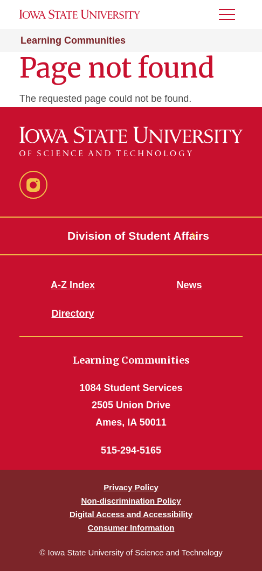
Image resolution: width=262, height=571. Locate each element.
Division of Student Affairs (131, 235)
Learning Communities (73, 40)
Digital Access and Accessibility (131, 514)
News (189, 285)
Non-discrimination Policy (131, 500)
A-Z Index (73, 285)
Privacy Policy (131, 487)
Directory (72, 313)
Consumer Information (131, 527)
